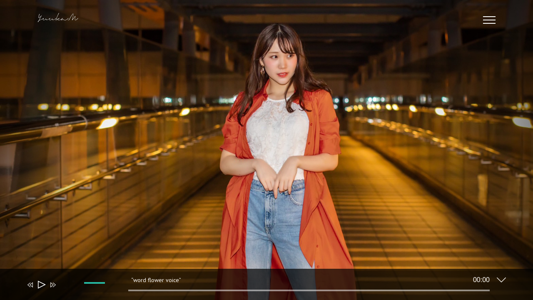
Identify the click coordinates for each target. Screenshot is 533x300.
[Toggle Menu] (489, 20)
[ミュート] (65, 290)
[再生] (41, 285)
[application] (260, 286)
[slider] (309, 290)
